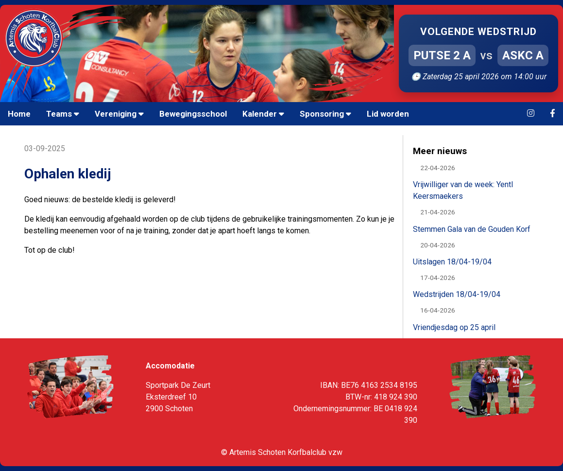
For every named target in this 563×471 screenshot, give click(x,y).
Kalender (263, 114)
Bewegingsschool (193, 114)
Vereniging (119, 114)
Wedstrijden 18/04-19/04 (456, 294)
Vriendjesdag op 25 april (454, 327)
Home (19, 114)
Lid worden (388, 114)
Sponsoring (325, 114)
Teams (62, 114)
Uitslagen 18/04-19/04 (452, 261)
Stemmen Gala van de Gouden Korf (471, 229)
